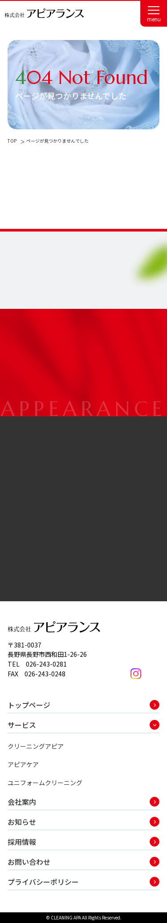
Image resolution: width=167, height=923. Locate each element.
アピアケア (23, 764)
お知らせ (22, 821)
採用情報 (22, 841)
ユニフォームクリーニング (45, 782)
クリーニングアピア (36, 746)
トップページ (29, 704)
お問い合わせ (29, 861)
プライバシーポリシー (43, 881)
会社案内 (22, 801)
